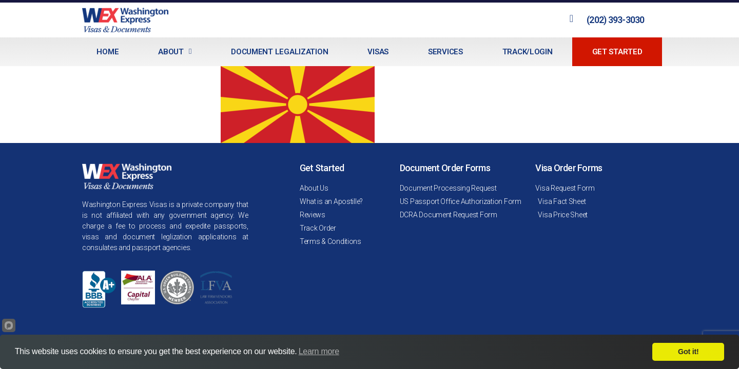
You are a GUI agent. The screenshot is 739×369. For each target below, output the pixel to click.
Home (107, 51)
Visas (377, 51)
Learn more (319, 351)
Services (445, 51)
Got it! (688, 351)
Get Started (617, 51)
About (174, 51)
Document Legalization (279, 51)
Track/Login (527, 51)
